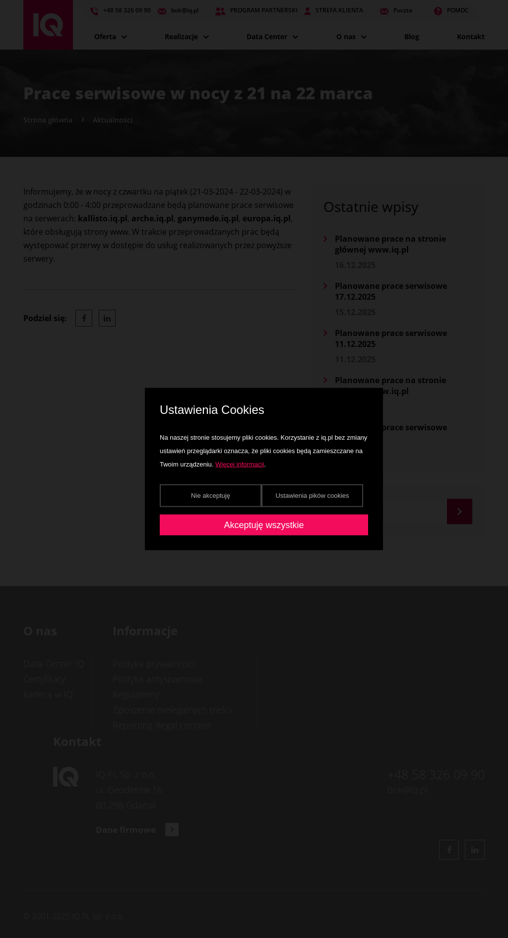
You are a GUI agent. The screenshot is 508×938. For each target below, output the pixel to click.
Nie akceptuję (210, 495)
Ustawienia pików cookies (312, 495)
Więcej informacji (239, 464)
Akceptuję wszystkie (264, 525)
